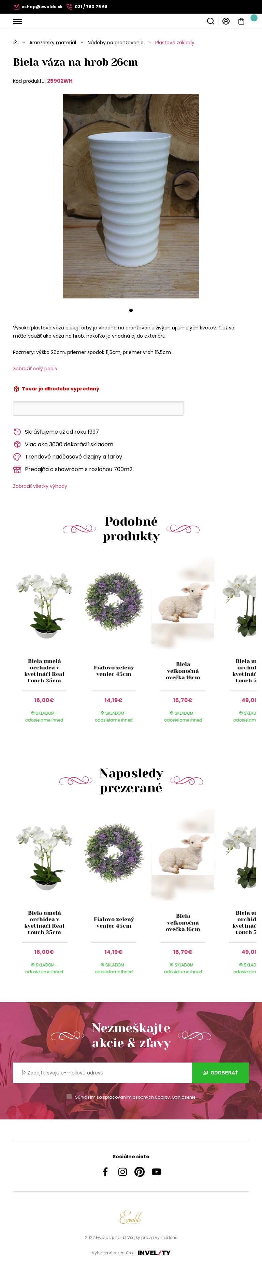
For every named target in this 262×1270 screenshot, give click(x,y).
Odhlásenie (183, 1097)
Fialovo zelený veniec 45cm (113, 670)
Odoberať (220, 1072)
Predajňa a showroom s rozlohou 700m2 (72, 469)
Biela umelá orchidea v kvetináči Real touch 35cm (44, 671)
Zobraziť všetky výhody (40, 486)
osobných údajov (151, 1097)
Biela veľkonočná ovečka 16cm (183, 670)
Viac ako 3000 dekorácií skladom (63, 444)
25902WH (60, 80)
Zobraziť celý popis (35, 368)
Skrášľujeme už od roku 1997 (56, 432)
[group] (47, 645)
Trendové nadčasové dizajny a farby (67, 457)
